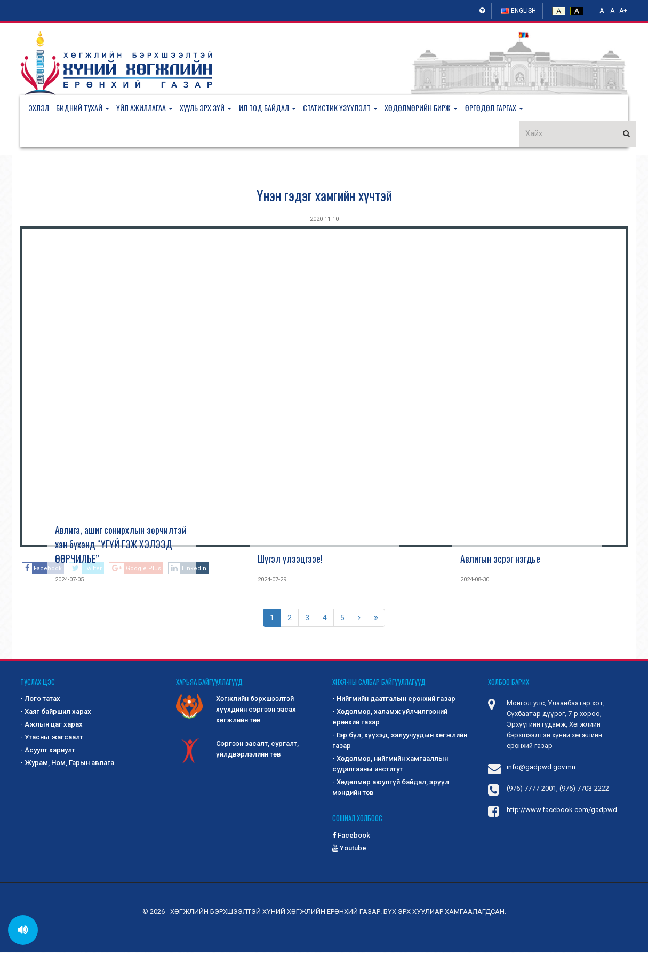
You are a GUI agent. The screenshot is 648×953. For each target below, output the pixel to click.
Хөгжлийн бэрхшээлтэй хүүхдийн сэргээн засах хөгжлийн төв (236, 710)
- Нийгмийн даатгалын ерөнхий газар (393, 700)
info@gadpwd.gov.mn (541, 769)
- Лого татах (40, 700)
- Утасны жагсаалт (51, 739)
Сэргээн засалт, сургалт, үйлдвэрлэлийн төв (237, 751)
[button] (87, 108)
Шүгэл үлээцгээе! (290, 559)
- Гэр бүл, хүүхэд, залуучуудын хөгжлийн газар (399, 742)
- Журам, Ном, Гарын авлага (67, 764)
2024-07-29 (272, 580)
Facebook (351, 836)
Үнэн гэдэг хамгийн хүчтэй (324, 196)
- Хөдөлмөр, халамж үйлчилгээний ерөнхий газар (389, 718)
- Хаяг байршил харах (55, 713)
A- (602, 10)
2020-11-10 (324, 220)
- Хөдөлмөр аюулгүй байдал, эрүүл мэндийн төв (390, 788)
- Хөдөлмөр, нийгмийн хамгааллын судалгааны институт (390, 765)
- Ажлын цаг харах (51, 726)
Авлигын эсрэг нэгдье (500, 559)
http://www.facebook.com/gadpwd (562, 811)
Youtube (349, 849)
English (518, 10)
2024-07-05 (69, 580)
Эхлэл (38, 108)
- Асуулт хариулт (47, 751)
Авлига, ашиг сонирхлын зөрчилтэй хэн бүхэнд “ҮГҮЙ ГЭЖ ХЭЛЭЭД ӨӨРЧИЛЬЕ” (120, 545)
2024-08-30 (474, 580)
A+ (623, 10)
